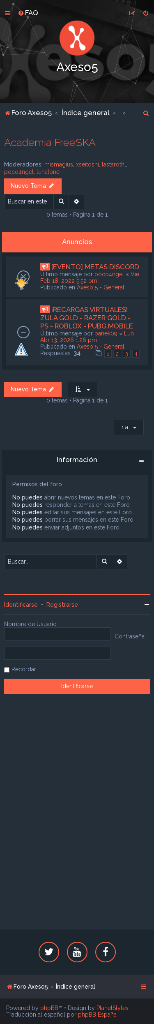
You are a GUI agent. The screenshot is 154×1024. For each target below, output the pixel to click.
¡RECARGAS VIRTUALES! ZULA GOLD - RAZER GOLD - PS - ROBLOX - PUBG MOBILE (86, 317)
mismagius (58, 164)
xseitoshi (87, 164)
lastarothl (114, 164)
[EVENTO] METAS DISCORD (95, 267)
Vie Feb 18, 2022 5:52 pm (89, 277)
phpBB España (97, 1014)
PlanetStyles (113, 1008)
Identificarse (21, 604)
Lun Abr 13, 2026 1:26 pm (87, 336)
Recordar (23, 669)
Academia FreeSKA (50, 142)
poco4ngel (19, 172)
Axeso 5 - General (100, 287)
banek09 (105, 333)
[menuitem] (28, 12)
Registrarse (62, 604)
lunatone (48, 172)
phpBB (49, 1008)
